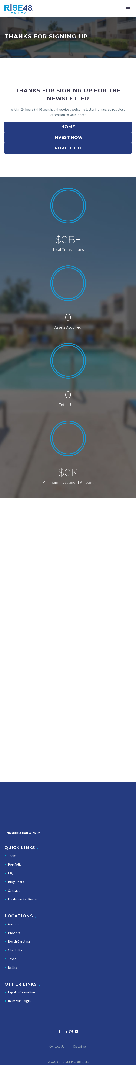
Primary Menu (128, 8)
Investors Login (19, 1001)
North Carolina (19, 941)
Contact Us (56, 1046)
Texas (12, 959)
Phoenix (14, 933)
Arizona (13, 924)
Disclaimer (80, 1046)
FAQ (11, 873)
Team (12, 856)
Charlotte (15, 950)
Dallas (12, 967)
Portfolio (15, 864)
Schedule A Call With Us (22, 833)
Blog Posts (16, 882)
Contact (14, 890)
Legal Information (21, 992)
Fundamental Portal (23, 899)
